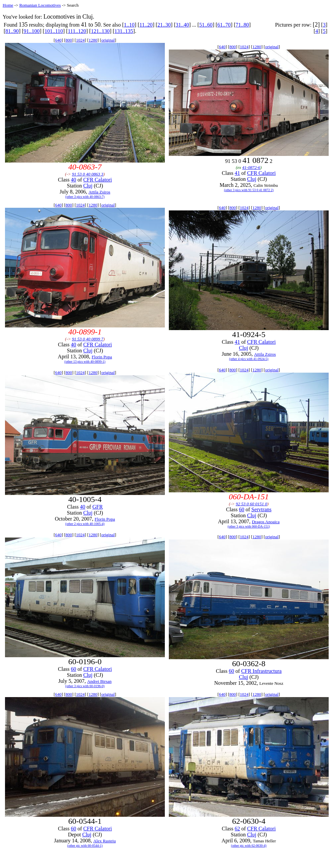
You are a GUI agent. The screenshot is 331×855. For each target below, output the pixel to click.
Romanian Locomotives (40, 5)
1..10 (129, 25)
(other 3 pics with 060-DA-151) (248, 526)
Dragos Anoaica (265, 521)
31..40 (182, 25)
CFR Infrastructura (261, 671)
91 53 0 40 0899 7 (87, 338)
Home (8, 5)
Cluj (88, 185)
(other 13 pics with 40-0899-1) (85, 361)
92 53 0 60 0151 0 (251, 503)
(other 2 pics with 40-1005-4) (85, 524)
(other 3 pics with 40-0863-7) (85, 196)
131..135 (124, 31)
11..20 (146, 25)
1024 (80, 40)
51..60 (205, 25)
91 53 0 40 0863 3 (87, 174)
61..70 (224, 25)
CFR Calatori (97, 180)
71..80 (242, 25)
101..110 (54, 31)
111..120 (77, 31)
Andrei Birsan (99, 681)
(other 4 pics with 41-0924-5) (248, 359)
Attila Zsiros (99, 191)
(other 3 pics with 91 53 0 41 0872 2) (249, 190)
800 (69, 40)
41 (237, 173)
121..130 (100, 31)
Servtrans (261, 509)
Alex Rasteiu (104, 840)
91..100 (32, 31)
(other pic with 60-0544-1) (85, 845)
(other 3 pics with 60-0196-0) (85, 686)
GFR (97, 507)
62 (237, 828)
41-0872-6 (251, 167)
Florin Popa (102, 356)
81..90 (12, 31)
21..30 (164, 25)
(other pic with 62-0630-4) (248, 845)
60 (241, 509)
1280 (93, 40)
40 (73, 180)
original (108, 40)
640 (58, 40)
